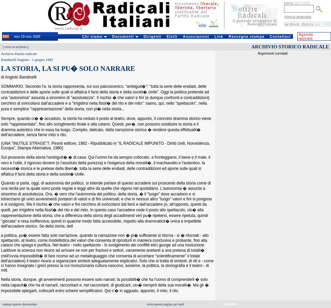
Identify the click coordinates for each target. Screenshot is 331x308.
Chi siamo (94, 36)
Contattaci (280, 36)
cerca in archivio (16, 47)
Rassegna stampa (246, 36)
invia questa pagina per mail (165, 304)
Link (218, 36)
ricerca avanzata (297, 17)
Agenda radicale (305, 36)
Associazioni (196, 36)
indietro (230, 304)
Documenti (125, 36)
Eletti (171, 36)
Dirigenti (153, 36)
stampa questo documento (20, 304)
